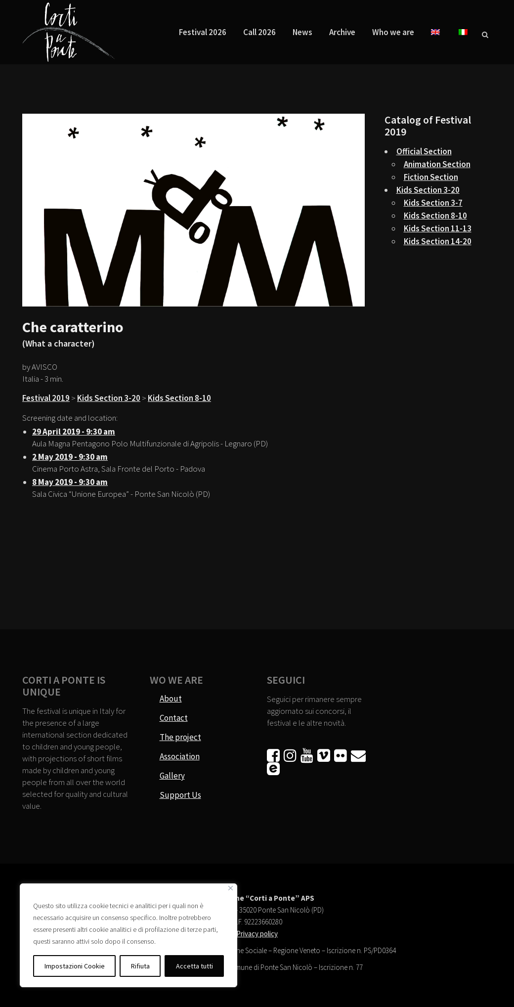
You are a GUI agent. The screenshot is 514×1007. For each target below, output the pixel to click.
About (171, 698)
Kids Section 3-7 (433, 202)
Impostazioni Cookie (74, 966)
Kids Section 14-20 (437, 241)
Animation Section (437, 164)
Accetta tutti (194, 966)
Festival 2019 (46, 398)
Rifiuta (140, 966)
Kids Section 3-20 (108, 398)
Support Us (180, 794)
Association (180, 756)
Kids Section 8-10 (179, 398)
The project (180, 737)
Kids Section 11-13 (437, 228)
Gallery (172, 775)
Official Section (424, 151)
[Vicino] (230, 888)
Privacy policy (257, 933)
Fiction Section (431, 177)
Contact (174, 717)
